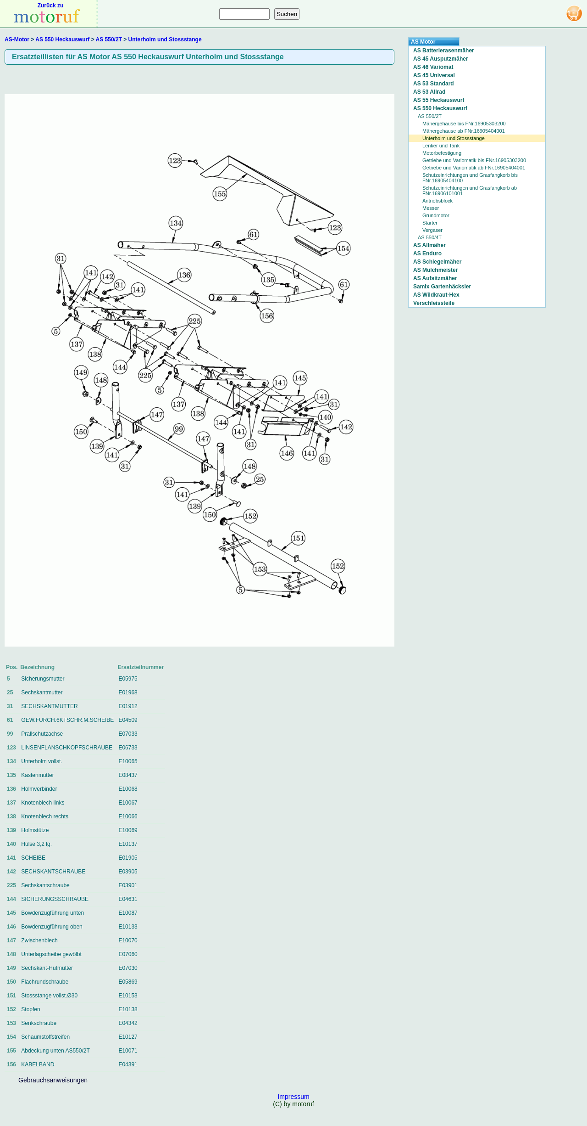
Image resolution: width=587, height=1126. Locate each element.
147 (11, 940)
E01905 (127, 858)
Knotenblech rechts (44, 816)
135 (11, 775)
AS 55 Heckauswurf (438, 100)
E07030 (127, 968)
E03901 (127, 885)
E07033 (127, 734)
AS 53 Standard (433, 83)
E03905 (127, 871)
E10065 (127, 761)
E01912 (127, 706)
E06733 (127, 747)
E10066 (127, 816)
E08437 (127, 775)
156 (11, 1064)
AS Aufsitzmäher (435, 278)
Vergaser (432, 230)
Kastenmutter (37, 775)
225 (11, 885)
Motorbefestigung (441, 153)
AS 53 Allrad (429, 92)
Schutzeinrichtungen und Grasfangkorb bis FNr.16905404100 (470, 177)
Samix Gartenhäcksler (442, 286)
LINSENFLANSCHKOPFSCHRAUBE (66, 747)
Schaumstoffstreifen (45, 1037)
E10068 (127, 789)
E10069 (127, 830)
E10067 (127, 802)
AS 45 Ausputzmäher (440, 59)
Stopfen (30, 1009)
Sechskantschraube (45, 885)
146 (11, 926)
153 (11, 1023)
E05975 (127, 679)
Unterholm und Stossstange (165, 39)
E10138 (127, 1009)
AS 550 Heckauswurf (62, 39)
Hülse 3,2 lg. (36, 844)
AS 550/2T (109, 39)
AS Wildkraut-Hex (436, 295)
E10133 (127, 926)
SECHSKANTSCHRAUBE (53, 871)
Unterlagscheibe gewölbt (51, 954)
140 (11, 844)
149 (11, 968)
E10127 (127, 1037)
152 (11, 1009)
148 (11, 954)
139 (11, 830)
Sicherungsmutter (42, 679)
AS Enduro (427, 253)
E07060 (127, 954)
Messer (430, 208)
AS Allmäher (429, 245)
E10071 (127, 1050)
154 (11, 1037)
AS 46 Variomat (433, 67)
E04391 (127, 1064)
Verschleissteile (433, 303)
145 (11, 913)
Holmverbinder (39, 789)
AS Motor (423, 42)
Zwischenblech (39, 940)
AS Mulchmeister (435, 270)
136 (11, 789)
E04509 (127, 720)
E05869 (127, 982)
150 (11, 982)
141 (11, 858)
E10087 (127, 913)
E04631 (127, 899)
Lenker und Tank (441, 145)
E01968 (127, 692)
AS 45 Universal (434, 75)
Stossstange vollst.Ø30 (49, 995)
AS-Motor (17, 39)
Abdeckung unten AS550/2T (55, 1050)
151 (11, 995)
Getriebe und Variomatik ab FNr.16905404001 (473, 167)
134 (11, 761)
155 (11, 1050)
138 (11, 816)
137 (11, 802)
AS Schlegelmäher (437, 262)
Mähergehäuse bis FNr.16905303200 (464, 123)
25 (10, 692)
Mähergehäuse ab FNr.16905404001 (463, 131)
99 (10, 734)
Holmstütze (35, 830)
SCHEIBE (33, 858)
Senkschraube (38, 1023)
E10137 (127, 844)
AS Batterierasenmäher (443, 50)
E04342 (127, 1023)
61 (10, 720)
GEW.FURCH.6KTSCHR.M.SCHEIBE (67, 720)
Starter (429, 222)
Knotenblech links (42, 802)
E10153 (127, 995)
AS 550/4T (430, 237)
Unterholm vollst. (41, 761)
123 (11, 747)
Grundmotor (435, 215)
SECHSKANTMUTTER (49, 706)
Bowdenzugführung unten (52, 913)
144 (11, 899)
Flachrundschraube (44, 982)
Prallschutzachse (42, 734)
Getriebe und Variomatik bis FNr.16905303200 (474, 160)
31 (10, 706)
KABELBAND (37, 1064)
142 (11, 871)
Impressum (293, 1096)
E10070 (127, 940)
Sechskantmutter (41, 692)
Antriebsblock (437, 200)
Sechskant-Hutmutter (47, 968)
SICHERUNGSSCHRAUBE (55, 899)
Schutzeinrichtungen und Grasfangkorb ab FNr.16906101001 (469, 190)
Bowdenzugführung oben (51, 926)
